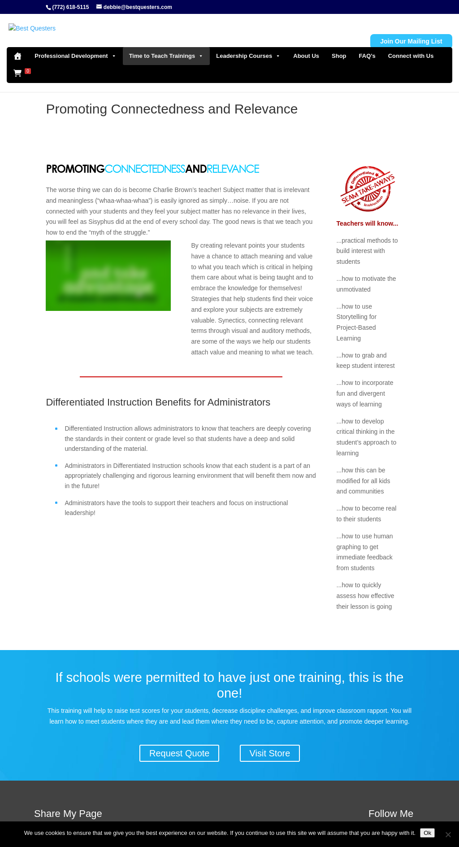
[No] (447, 834)
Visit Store (270, 753)
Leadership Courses (248, 44)
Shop (339, 44)
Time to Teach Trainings (166, 44)
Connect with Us (411, 44)
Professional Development (75, 44)
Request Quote (179, 753)
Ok (427, 833)
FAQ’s (367, 44)
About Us (306, 44)
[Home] (17, 44)
